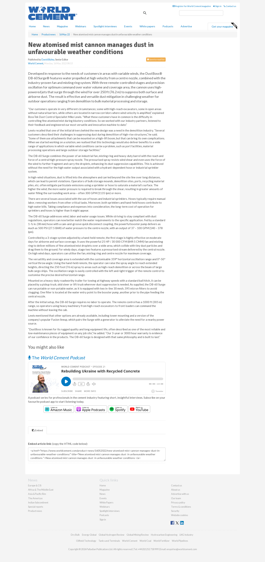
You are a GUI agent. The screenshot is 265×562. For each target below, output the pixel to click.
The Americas (35, 498)
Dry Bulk (75, 534)
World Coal (145, 540)
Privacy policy (178, 502)
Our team (176, 498)
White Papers (106, 502)
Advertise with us (180, 493)
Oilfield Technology (86, 540)
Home (32, 26)
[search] (201, 13)
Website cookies (179, 515)
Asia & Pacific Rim (37, 493)
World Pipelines (180, 540)
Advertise (186, 26)
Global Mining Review (138, 534)
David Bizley (47, 59)
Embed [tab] (37, 430)
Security (175, 510)
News (102, 493)
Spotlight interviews (105, 26)
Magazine (62, 26)
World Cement (35, 63)
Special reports (35, 506)
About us (175, 489)
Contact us (230, 6)
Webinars (80, 26)
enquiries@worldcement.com (182, 549)
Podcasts (167, 26)
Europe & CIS (34, 485)
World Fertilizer (161, 540)
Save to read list (156, 59)
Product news (35, 510)
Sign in (217, 6)
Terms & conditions (181, 506)
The (56, 357)
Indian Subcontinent (38, 502)
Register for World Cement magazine (192, 6)
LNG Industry (186, 534)
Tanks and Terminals (109, 540)
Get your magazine (224, 26)
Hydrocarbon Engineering (164, 534)
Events (128, 26)
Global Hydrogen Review (111, 534)
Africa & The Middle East (40, 489)
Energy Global (89, 534)
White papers (147, 26)
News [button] (46, 26)
